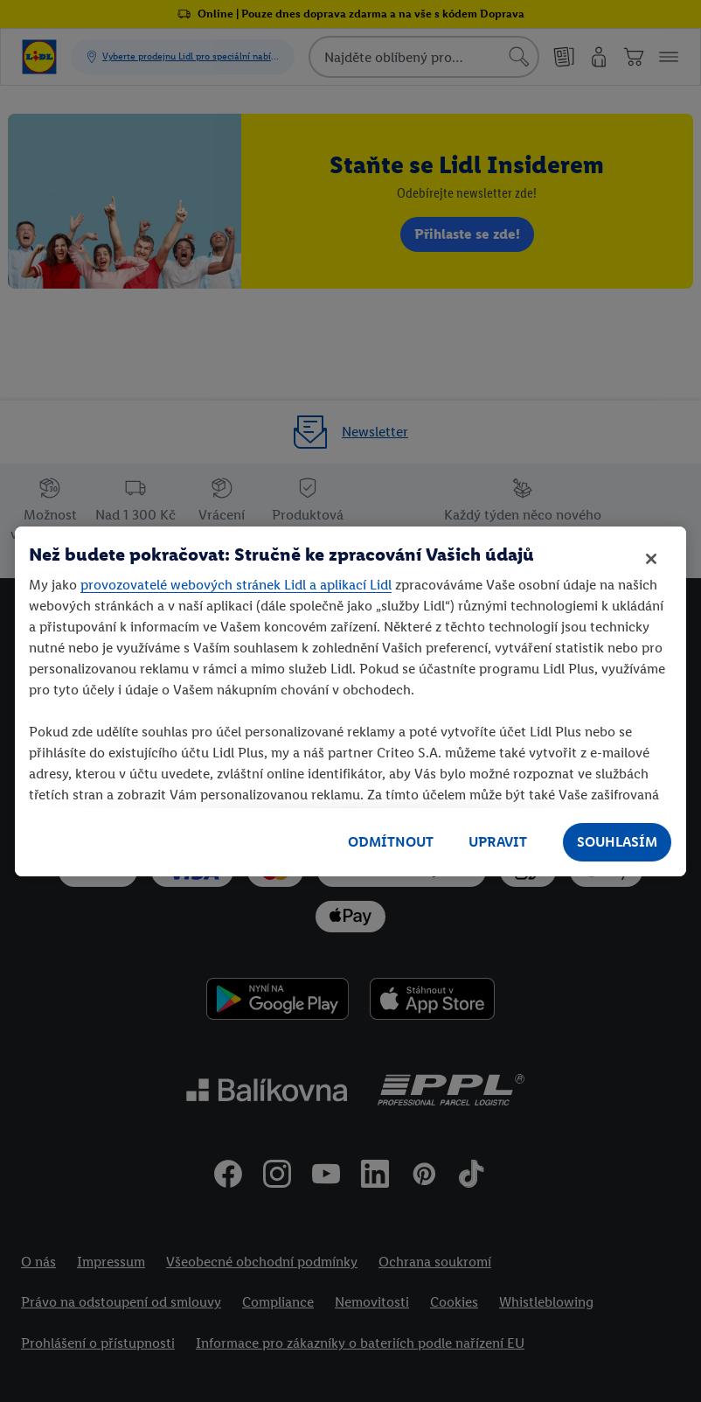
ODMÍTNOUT (391, 842)
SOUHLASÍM (617, 842)
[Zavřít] (651, 559)
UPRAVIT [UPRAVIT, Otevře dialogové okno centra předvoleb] (497, 842)
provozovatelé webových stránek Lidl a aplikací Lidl (236, 584)
